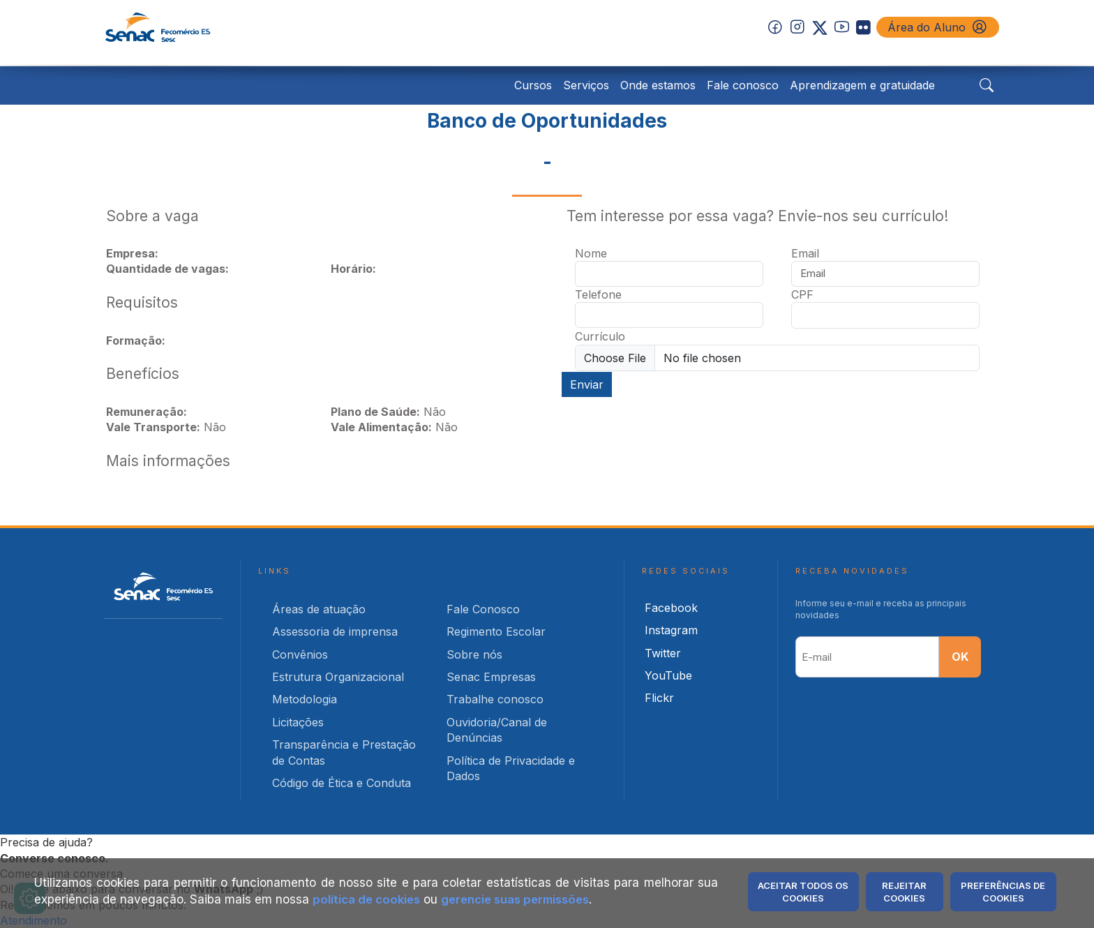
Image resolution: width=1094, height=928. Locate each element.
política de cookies (368, 899)
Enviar (587, 384)
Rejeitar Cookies (904, 892)
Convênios (300, 654)
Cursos (533, 85)
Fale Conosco (483, 608)
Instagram (671, 629)
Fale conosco (743, 85)
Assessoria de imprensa (335, 631)
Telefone (598, 294)
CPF (802, 294)
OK (960, 657)
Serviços (586, 85)
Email (805, 253)
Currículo (600, 336)
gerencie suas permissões (522, 899)
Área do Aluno (937, 27)
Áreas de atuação (319, 608)
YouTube (668, 675)
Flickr (659, 698)
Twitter (663, 652)
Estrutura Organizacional (338, 676)
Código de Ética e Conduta (341, 782)
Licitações (298, 721)
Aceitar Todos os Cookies (803, 892)
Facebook (671, 607)
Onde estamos (658, 85)
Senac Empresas (491, 676)
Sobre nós (474, 654)
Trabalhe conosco (495, 699)
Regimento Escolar (496, 631)
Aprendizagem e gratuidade (862, 85)
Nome (591, 253)
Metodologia (304, 699)
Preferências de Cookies (1003, 892)
